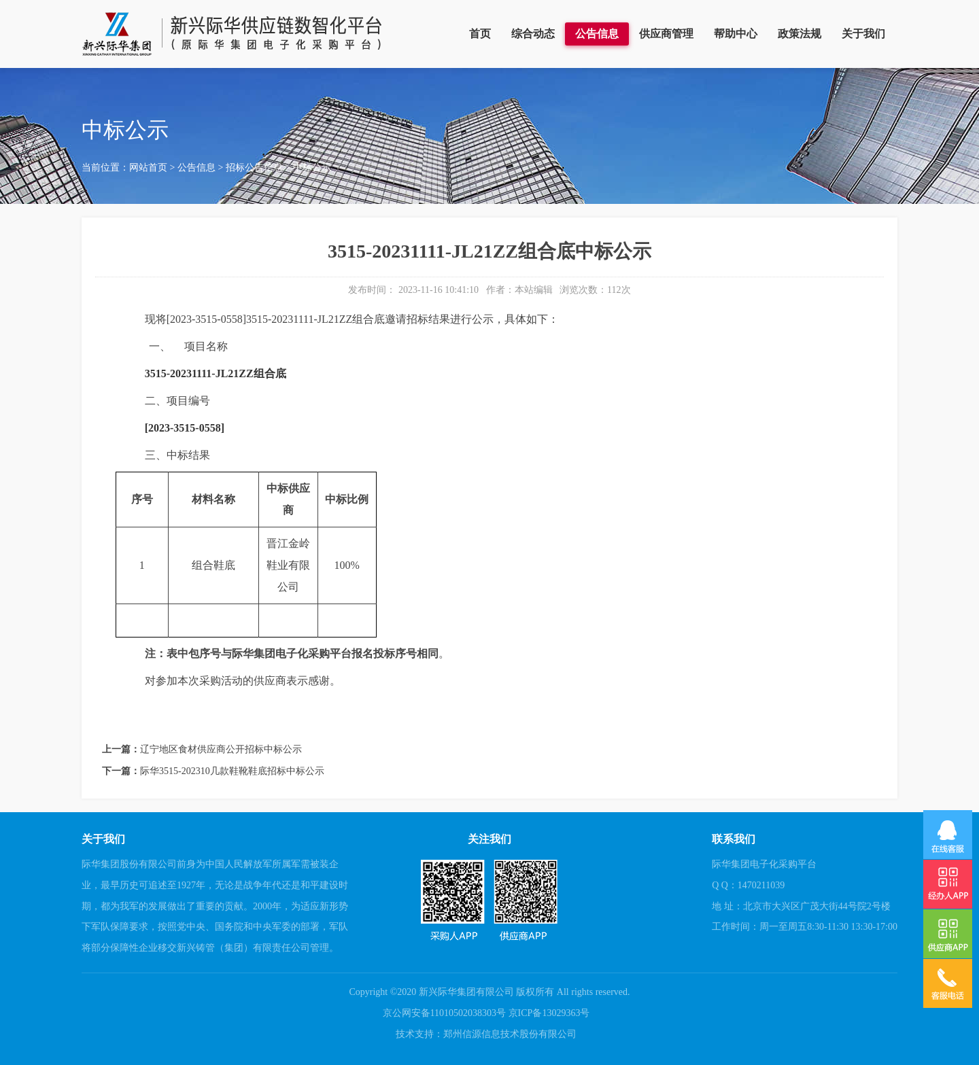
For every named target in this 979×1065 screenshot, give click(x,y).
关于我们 (863, 33)
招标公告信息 (254, 167)
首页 (480, 33)
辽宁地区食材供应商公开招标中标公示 (221, 749)
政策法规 (799, 33)
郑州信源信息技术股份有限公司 (510, 1034)
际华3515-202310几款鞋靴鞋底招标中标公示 (232, 771)
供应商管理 (666, 33)
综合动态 (533, 33)
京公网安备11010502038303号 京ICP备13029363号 (486, 1013)
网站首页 (148, 167)
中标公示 (312, 167)
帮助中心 (735, 33)
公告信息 (597, 33)
